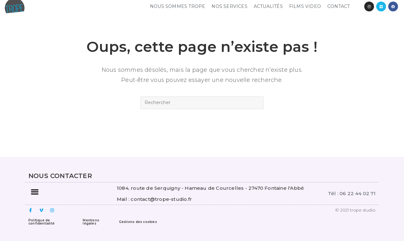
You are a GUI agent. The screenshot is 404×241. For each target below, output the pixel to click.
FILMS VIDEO (305, 6)
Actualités (268, 6)
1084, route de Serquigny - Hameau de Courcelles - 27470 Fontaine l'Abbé (210, 188)
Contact (338, 6)
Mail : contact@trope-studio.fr (154, 199)
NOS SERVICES (229, 6)
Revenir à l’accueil (202, 134)
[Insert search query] (202, 102)
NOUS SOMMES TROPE (177, 6)
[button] (34, 192)
